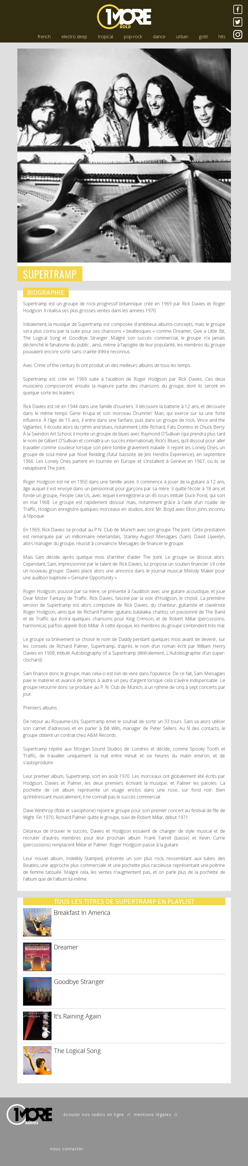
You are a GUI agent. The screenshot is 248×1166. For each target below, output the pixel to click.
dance (159, 36)
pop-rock (133, 36)
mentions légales (152, 1114)
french (44, 36)
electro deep (74, 36)
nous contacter (67, 1148)
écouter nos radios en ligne (93, 1114)
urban (182, 36)
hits (222, 36)
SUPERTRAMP (50, 273)
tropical (105, 36)
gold (203, 36)
